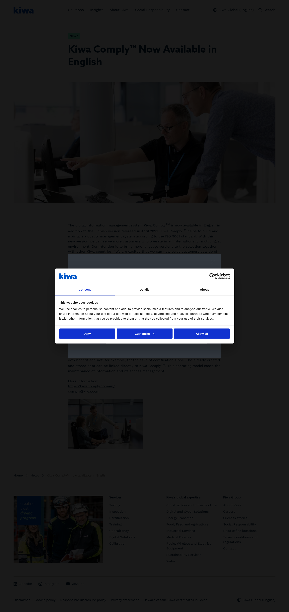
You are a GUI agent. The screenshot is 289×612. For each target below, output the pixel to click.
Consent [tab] (85, 289)
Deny (87, 333)
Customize (145, 333)
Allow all (202, 333)
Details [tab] (145, 289)
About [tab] (204, 289)
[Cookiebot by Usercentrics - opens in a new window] (212, 276)
